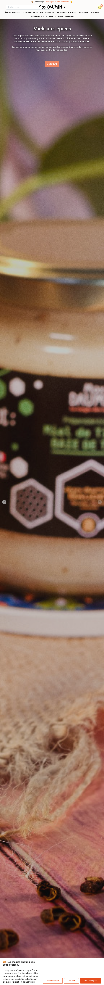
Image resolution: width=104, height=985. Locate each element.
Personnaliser (53, 980)
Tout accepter (90, 980)
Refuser (71, 980)
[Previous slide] (4, 502)
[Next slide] (100, 502)
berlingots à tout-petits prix (57, 2)
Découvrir (52, 63)
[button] (100, 7)
